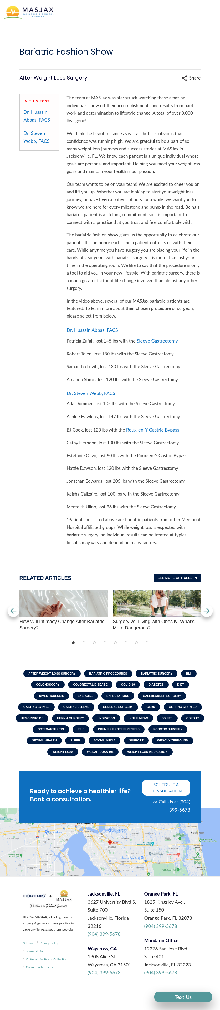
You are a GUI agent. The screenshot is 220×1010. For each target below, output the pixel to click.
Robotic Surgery (106, 747)
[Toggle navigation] (212, 12)
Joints (81, 735)
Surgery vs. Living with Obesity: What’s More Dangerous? (157, 610)
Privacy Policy (49, 963)
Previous (12, 611)
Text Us (183, 997)
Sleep (182, 747)
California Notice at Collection (47, 979)
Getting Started (52, 722)
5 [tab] (115, 642)
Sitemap (29, 963)
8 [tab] (147, 642)
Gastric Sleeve (96, 710)
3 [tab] (94, 642)
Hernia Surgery (135, 722)
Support (86, 759)
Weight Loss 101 (81, 771)
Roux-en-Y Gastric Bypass (152, 430)
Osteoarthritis (144, 735)
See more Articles (177, 578)
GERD (175, 710)
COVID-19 (129, 686)
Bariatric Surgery (159, 674)
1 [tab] (73, 642)
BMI (194, 674)
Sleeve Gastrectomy (157, 341)
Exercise (84, 698)
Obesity (108, 735)
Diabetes (159, 686)
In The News (50, 735)
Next (207, 611)
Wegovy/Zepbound (125, 759)
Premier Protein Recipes (54, 747)
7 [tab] (136, 642)
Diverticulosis (47, 698)
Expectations (118, 698)
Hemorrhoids (94, 722)
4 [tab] (105, 642)
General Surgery (140, 710)
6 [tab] (126, 642)
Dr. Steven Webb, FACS (37, 137)
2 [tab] (83, 642)
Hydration (173, 722)
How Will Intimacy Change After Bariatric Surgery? (63, 610)
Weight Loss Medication (131, 771)
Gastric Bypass (54, 710)
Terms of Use (35, 971)
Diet (185, 686)
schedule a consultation (166, 807)
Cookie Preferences (39, 987)
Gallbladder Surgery (165, 698)
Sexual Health (150, 747)
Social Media (53, 759)
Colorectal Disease (89, 686)
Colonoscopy (43, 686)
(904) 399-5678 (104, 954)
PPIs (176, 735)
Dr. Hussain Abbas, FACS (37, 116)
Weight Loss (167, 759)
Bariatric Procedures (108, 674)
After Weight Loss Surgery (48, 674)
